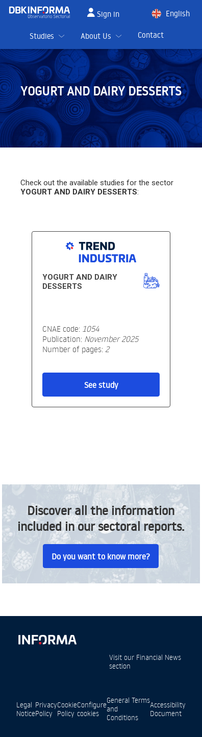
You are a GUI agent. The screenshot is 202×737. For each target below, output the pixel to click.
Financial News (158, 657)
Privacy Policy (46, 709)
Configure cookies (92, 709)
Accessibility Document (168, 709)
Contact (151, 35)
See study (101, 385)
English (178, 13)
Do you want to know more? (101, 556)
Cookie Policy (67, 709)
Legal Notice (25, 709)
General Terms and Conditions (128, 709)
